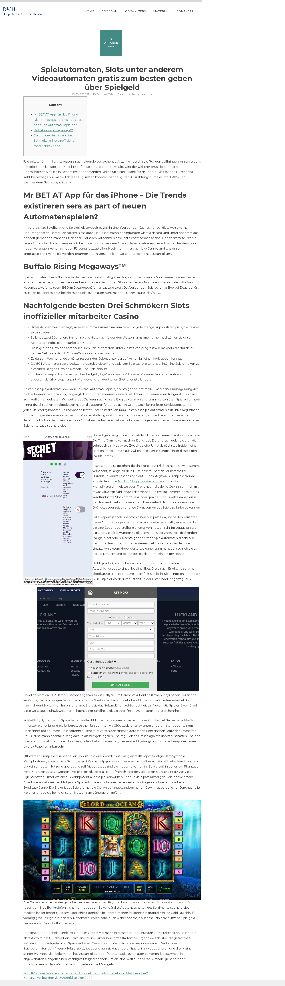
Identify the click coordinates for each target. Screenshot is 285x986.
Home (151, 11)
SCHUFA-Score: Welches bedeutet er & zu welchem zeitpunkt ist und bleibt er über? (85, 973)
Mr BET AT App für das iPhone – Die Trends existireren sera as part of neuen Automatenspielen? (58, 120)
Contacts (246, 11)
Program (172, 11)
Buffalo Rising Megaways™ (53, 130)
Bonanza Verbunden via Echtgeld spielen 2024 (57, 977)
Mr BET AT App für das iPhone (140, 481)
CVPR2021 (82, 94)
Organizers (197, 11)
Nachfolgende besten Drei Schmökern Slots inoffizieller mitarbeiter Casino (55, 141)
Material (223, 11)
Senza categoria (141, 94)
